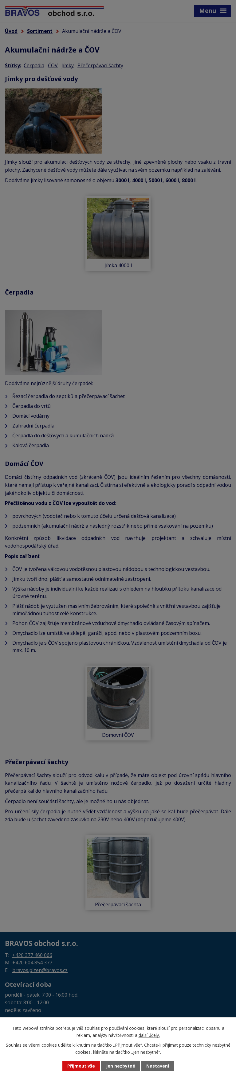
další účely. (149, 1035)
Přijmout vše (81, 1066)
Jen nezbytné (120, 1066)
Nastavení (157, 1066)
